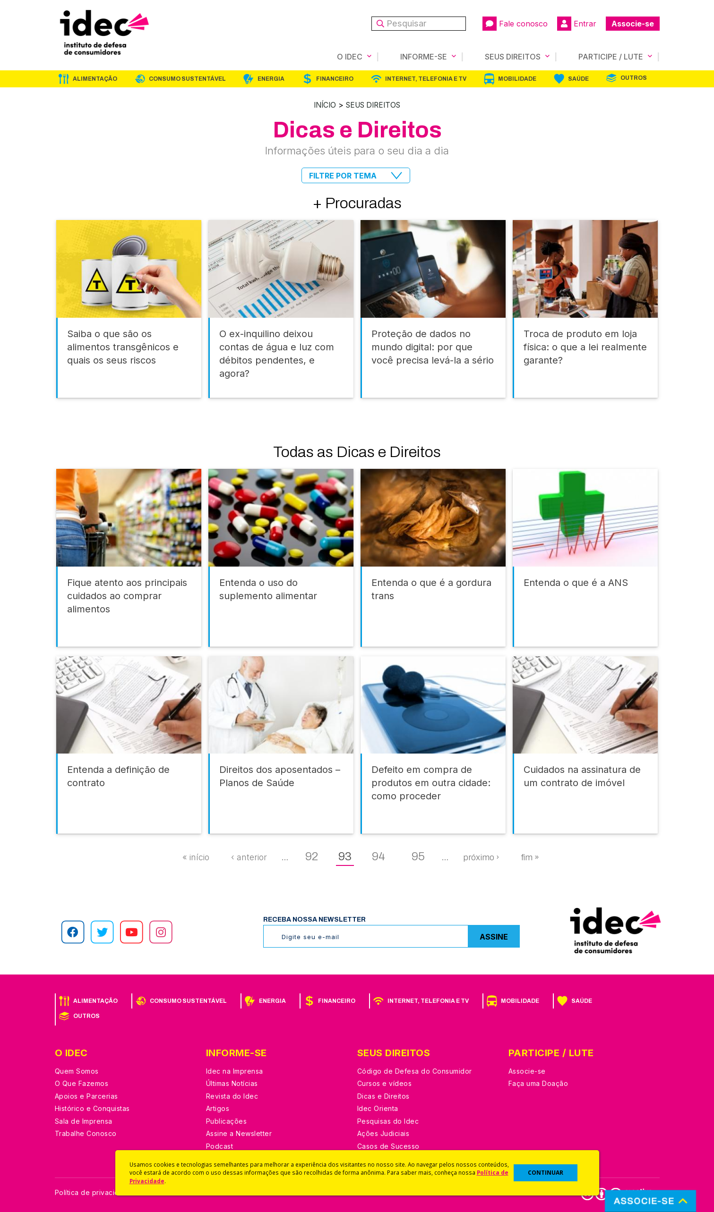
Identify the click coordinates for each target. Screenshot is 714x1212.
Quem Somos (77, 1071)
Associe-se (632, 23)
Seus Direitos (374, 105)
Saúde (578, 79)
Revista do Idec (232, 1096)
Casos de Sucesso (388, 1146)
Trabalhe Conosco (86, 1133)
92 (311, 856)
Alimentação (95, 79)
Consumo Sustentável (187, 79)
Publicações (226, 1121)
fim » (530, 857)
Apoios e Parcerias (86, 1096)
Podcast (219, 1146)
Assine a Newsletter (239, 1133)
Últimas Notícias (232, 1083)
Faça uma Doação (538, 1083)
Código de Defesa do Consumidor (414, 1071)
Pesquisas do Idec (388, 1121)
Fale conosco (515, 24)
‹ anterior (249, 857)
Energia (271, 79)
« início (195, 857)
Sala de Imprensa (83, 1121)
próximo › (481, 857)
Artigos (218, 1108)
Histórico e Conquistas (92, 1108)
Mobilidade (517, 79)
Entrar (576, 24)
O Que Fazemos (82, 1083)
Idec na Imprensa (234, 1071)
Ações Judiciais (383, 1133)
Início (322, 105)
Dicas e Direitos (383, 1096)
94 (378, 856)
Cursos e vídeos (384, 1083)
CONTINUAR (545, 1173)
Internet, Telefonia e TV (425, 79)
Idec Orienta (377, 1108)
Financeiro (334, 79)
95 (418, 856)
